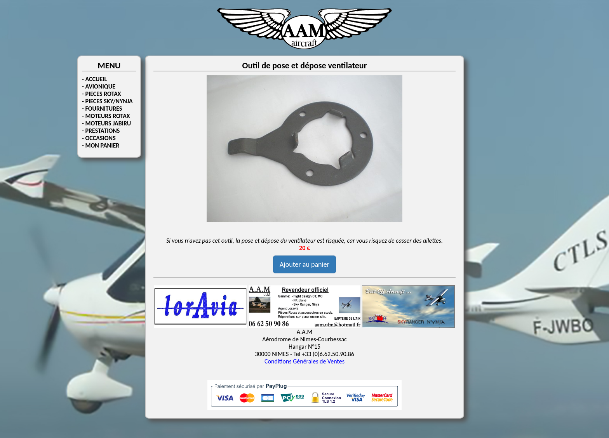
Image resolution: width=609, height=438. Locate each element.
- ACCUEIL (94, 79)
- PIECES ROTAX (101, 93)
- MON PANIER (100, 145)
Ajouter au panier (304, 264)
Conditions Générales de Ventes (304, 361)
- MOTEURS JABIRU (106, 123)
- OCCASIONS (99, 138)
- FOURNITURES (102, 108)
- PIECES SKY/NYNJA (107, 101)
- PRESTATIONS (101, 130)
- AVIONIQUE (98, 86)
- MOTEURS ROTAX (106, 116)
